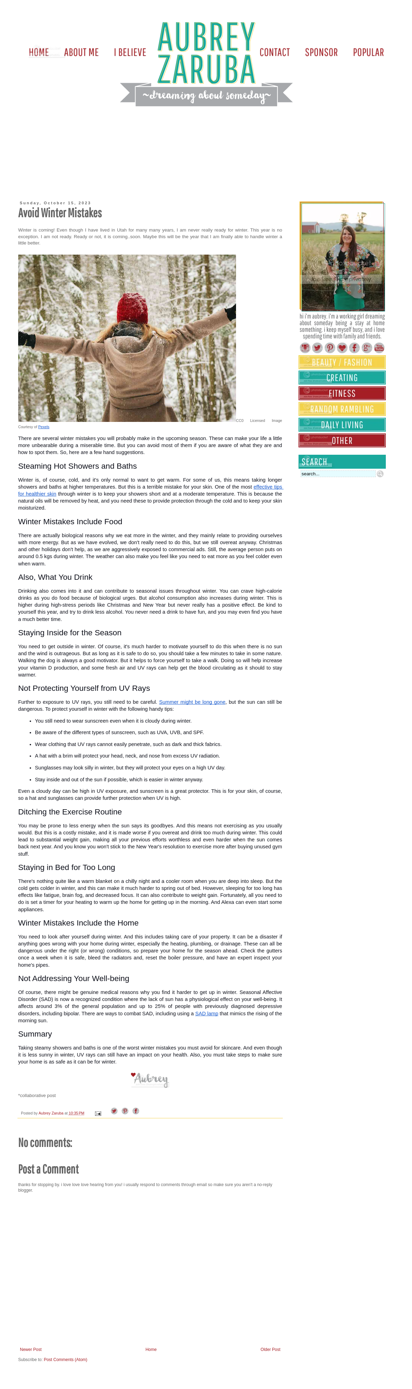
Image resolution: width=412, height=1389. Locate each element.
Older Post (270, 1349)
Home (151, 1349)
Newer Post (31, 1349)
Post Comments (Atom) (65, 1359)
